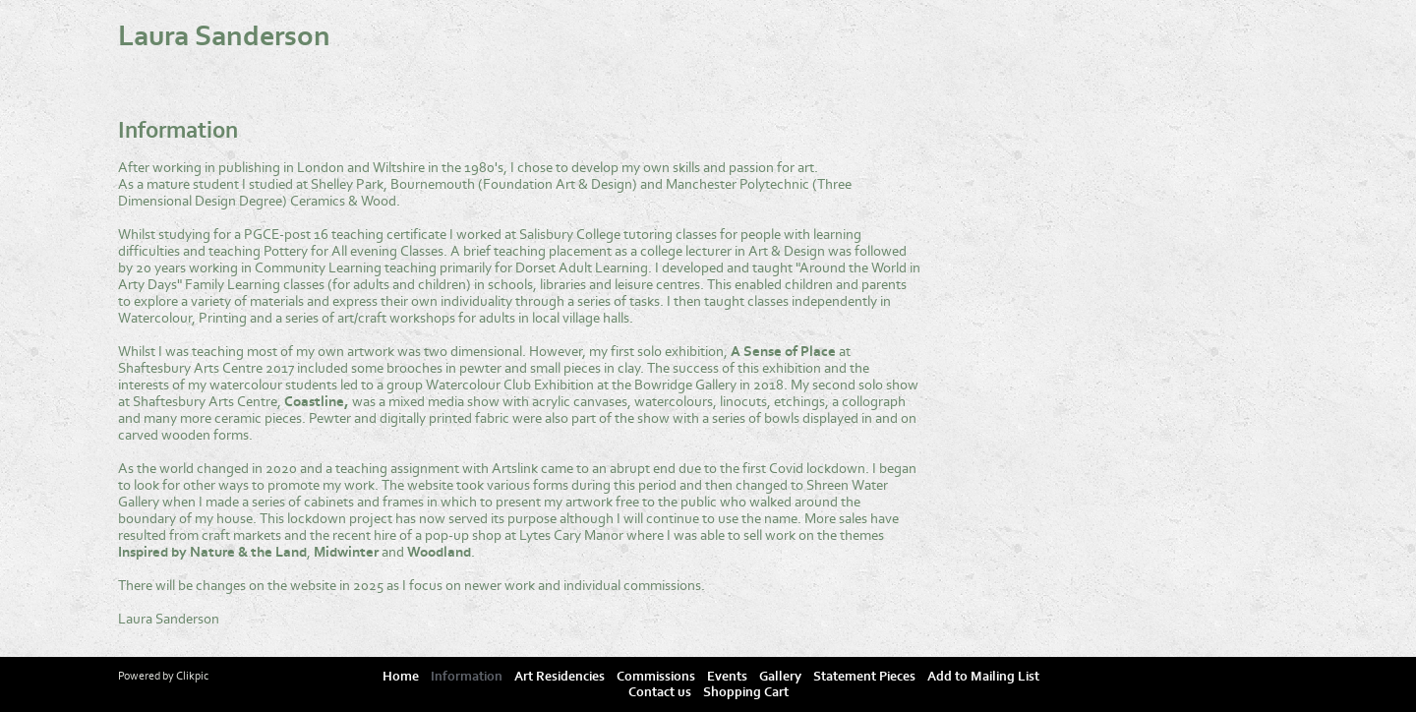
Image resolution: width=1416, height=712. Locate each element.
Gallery (780, 676)
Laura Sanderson (224, 36)
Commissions (656, 676)
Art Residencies (559, 676)
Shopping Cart (746, 692)
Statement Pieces (864, 676)
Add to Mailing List (983, 676)
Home (401, 676)
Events (727, 676)
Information (466, 676)
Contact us (659, 692)
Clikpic (192, 675)
